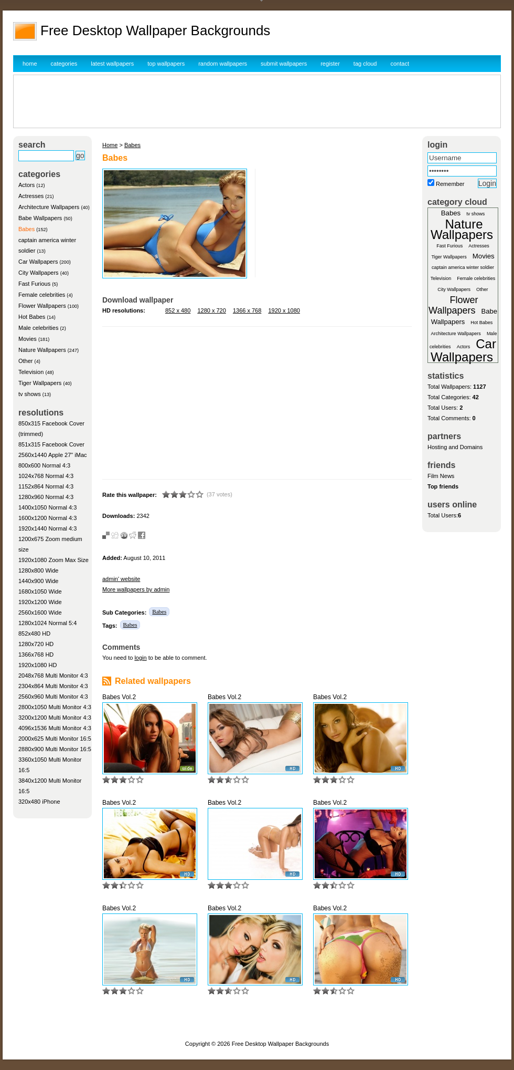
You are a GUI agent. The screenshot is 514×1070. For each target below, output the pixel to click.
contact (400, 63)
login (140, 658)
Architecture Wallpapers (48, 207)
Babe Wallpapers (40, 218)
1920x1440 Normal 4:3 (47, 528)
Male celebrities (38, 328)
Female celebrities (41, 295)
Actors (26, 185)
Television (31, 372)
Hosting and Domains (455, 447)
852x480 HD (34, 633)
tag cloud (365, 63)
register (330, 63)
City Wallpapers (38, 272)
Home (109, 145)
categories (64, 63)
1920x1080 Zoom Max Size (53, 560)
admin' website (121, 579)
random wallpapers (222, 63)
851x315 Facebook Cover (51, 444)
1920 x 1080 (284, 310)
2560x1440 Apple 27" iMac (52, 455)
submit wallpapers (284, 63)
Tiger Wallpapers (39, 383)
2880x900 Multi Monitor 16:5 (54, 749)
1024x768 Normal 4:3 (45, 476)
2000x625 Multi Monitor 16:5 (54, 738)
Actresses (31, 196)
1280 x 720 (211, 310)
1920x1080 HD (37, 665)
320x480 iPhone (39, 801)
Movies (27, 339)
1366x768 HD (35, 654)
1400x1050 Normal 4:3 (47, 507)
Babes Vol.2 (119, 697)
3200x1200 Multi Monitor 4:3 (54, 717)
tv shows (29, 394)
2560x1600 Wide (40, 612)
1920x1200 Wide (40, 602)
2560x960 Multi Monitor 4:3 (53, 696)
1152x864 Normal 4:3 (45, 486)
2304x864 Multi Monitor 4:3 (53, 686)
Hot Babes (31, 317)
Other (25, 361)
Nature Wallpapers (42, 350)
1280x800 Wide (38, 570)
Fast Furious (34, 284)
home (30, 63)
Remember (450, 184)
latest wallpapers (112, 63)
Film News (440, 476)
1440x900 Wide (38, 581)
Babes (26, 229)
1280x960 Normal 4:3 (45, 497)
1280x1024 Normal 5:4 (47, 623)
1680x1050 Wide (40, 591)
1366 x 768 (247, 310)
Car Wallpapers (38, 261)
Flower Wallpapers (42, 306)
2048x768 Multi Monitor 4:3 (53, 675)
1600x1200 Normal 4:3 (47, 518)
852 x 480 (177, 310)
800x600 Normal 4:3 (44, 465)
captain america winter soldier (463, 267)
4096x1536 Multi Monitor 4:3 (54, 728)
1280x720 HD (35, 644)
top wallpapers (166, 63)
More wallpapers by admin (135, 589)
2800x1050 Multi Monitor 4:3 (54, 707)
